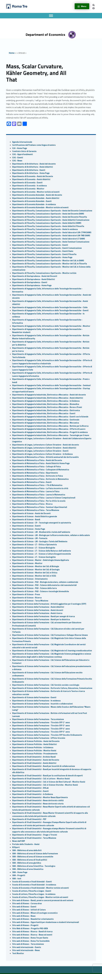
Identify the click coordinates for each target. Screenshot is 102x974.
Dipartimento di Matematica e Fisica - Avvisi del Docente (37, 460)
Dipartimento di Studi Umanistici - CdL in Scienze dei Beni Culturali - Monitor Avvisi (48, 781)
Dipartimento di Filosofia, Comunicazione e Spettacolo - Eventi (40, 245)
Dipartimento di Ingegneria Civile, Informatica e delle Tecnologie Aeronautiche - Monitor (51, 326)
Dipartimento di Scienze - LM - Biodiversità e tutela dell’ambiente (41, 532)
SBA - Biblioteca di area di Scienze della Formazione (35, 853)
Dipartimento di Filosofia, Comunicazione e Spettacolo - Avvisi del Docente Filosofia (49, 216)
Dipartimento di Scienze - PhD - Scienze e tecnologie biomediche (40, 591)
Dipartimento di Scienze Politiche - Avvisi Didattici (34, 744)
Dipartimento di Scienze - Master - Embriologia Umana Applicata (40, 560)
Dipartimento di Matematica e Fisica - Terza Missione (35, 510)
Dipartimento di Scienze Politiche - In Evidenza (32, 747)
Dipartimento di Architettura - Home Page (31, 173)
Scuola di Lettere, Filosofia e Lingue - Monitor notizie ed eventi (40, 897)
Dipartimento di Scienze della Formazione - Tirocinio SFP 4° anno (41, 728)
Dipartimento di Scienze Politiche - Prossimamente (34, 753)
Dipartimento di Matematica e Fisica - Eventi (32, 482)
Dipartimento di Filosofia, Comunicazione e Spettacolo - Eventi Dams (42, 251)
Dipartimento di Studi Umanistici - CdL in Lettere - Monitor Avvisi (41, 778)
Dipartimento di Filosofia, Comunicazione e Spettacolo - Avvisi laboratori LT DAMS (48, 238)
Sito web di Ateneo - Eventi (24, 906)
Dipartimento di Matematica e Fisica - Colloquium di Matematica (40, 469)
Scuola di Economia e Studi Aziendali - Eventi (32, 881)
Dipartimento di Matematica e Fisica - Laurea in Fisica (35, 491)
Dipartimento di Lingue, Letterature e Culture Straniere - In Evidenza (42, 454)
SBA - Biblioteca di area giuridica (26, 862)
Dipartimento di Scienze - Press (26, 594)
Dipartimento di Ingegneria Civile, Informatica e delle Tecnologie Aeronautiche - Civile (50, 307)
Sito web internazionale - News (26, 950)
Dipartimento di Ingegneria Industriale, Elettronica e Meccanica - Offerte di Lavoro (48, 429)
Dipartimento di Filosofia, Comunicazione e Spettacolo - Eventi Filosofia (44, 254)
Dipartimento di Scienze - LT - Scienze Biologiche (33, 547)
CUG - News (17, 160)
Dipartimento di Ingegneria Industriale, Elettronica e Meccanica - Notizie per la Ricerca (50, 426)
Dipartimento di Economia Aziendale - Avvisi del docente (37, 194)
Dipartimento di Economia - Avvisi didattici (31, 179)
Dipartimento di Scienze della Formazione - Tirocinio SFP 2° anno (41, 722)
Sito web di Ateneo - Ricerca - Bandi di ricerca (32, 931)
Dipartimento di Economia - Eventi (27, 182)
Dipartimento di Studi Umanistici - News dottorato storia (37, 803)
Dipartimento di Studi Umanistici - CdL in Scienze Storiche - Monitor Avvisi (45, 784)
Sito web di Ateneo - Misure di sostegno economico (35, 912)
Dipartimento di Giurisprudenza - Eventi (29, 282)
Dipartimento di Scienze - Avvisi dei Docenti (31, 513)
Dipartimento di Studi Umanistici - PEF (29, 819)
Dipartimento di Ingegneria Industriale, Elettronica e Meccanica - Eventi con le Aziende (50, 416)
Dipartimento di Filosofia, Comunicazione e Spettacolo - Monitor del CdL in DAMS (48, 260)
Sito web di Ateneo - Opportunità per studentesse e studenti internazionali (45, 922)
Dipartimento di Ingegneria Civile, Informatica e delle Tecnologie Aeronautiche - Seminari (51, 385)
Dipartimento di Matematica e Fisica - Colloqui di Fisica (36, 466)
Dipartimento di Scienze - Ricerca (27, 597)
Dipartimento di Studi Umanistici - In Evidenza (32, 794)
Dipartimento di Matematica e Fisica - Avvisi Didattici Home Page (41, 463)
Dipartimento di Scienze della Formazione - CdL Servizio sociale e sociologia (45, 684)
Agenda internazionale (22, 142)
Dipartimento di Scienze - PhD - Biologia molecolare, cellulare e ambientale (45, 582)
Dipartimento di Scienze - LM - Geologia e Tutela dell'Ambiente (39, 541)
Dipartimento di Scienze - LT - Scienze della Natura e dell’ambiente (41, 550)
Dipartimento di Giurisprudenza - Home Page (32, 285)
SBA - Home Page (19, 872)
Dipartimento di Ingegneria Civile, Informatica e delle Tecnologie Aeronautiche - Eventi (50, 310)
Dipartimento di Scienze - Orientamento (30, 578)
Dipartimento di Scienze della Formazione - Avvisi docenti (37, 610)
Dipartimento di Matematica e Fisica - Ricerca (32, 504)
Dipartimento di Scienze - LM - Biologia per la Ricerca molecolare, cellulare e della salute (51, 535)
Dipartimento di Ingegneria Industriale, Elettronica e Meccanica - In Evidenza (46, 401)
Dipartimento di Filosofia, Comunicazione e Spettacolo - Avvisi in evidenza (45, 229)
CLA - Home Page (19, 148)
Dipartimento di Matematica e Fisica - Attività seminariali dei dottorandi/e (45, 457)
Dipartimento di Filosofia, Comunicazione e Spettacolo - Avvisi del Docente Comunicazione (52, 210)
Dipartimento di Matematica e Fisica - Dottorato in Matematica (40, 479)
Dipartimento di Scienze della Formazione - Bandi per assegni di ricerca (43, 616)
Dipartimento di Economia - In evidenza (29, 185)
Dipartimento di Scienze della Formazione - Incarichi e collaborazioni (42, 703)
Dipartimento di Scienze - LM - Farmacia (29, 538)
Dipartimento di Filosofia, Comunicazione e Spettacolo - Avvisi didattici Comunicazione (50, 220)
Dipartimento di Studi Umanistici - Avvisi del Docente (35, 759)
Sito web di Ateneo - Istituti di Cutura (29, 909)
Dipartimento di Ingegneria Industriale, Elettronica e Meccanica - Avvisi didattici (47, 397)
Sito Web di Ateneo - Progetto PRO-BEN (30, 928)
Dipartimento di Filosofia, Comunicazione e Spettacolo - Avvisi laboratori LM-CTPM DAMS (51, 232)
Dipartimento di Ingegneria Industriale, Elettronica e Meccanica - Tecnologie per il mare (50, 435)
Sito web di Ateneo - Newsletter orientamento (33, 919)
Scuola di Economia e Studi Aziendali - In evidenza (34, 884)
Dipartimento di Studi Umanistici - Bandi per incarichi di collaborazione (43, 766)
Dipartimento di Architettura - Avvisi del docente (34, 163)
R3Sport (16, 847)
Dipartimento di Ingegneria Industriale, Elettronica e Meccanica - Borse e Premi (47, 407)
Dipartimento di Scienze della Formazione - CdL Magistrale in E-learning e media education (52, 650)
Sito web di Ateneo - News (23, 916)
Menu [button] (83, 6)
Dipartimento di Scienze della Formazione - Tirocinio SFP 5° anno (41, 731)
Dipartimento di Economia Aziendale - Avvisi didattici (35, 198)
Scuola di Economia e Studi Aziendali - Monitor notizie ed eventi (40, 887)
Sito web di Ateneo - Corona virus (27, 903)
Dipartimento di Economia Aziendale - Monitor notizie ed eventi (40, 207)
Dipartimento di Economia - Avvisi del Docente (32, 176)
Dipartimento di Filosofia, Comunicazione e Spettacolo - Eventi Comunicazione (47, 248)
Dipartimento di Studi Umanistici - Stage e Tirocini (34, 834)
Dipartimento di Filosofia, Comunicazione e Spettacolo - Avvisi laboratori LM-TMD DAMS (51, 235)
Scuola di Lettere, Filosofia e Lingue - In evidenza (33, 894)
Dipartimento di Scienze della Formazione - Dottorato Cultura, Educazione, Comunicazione (52, 688)
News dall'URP (18, 841)
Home (11, 52)
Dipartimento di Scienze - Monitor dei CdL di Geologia (36, 569)
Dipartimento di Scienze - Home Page (28, 529)
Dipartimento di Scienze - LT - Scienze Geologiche (34, 557)
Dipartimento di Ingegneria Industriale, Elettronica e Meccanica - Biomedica (45, 404)
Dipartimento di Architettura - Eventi (28, 170)
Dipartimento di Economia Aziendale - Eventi (32, 201)
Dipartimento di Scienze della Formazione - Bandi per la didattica (41, 619)
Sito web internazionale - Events (26, 947)
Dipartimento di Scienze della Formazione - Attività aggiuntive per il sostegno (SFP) (49, 603)
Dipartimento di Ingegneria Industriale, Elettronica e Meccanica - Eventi (43, 413)
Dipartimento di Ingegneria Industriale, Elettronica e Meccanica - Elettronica (46, 410)
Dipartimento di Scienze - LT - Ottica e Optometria (34, 544)
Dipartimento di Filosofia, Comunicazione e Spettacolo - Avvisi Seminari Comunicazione (50, 241)
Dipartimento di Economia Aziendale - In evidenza (34, 204)
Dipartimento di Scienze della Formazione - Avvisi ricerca (37, 613)
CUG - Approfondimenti (22, 154)
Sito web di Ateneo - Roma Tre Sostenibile (31, 941)
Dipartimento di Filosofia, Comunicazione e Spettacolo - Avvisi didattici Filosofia (48, 226)
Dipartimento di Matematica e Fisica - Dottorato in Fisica (37, 475)
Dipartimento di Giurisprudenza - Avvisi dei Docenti (34, 276)
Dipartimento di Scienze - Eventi (26, 525)
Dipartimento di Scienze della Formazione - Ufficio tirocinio (38, 738)
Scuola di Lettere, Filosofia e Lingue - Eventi (31, 890)
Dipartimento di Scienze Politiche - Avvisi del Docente (36, 741)
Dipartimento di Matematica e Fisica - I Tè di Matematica (37, 485)
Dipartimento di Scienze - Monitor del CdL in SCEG (34, 575)
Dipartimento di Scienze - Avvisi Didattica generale (34, 516)
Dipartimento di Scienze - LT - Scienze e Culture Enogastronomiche (41, 553)
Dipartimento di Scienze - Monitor (27, 563)
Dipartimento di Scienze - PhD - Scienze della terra (34, 588)
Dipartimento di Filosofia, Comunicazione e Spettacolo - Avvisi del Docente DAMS (48, 213)
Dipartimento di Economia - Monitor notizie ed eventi (36, 191)
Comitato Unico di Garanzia (24, 151)
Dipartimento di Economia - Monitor (28, 188)
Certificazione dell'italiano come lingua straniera (34, 145)
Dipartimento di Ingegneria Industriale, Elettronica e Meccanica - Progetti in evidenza (50, 432)
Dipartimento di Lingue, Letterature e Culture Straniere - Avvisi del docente (45, 444)
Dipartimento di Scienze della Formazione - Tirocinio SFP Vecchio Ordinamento (47, 735)
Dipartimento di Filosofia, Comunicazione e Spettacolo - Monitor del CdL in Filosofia (49, 263)
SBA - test (16, 878)
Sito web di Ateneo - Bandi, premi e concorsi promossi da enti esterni (42, 900)
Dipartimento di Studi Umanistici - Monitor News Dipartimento (40, 797)
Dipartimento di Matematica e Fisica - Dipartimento (35, 472)
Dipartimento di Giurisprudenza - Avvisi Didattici (33, 279)
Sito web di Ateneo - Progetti (25, 925)
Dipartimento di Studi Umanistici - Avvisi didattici (34, 763)
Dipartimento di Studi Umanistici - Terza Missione (34, 838)
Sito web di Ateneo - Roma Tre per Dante (30, 937)
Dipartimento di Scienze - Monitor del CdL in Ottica (34, 572)
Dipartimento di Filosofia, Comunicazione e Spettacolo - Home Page (42, 257)
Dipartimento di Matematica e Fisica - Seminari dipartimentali (39, 507)
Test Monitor (18, 953)
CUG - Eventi (17, 157)
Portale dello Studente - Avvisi (25, 844)
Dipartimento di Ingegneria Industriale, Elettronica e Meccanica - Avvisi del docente (49, 394)
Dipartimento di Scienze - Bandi (26, 519)
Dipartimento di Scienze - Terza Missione (30, 600)
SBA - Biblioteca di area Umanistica (27, 869)
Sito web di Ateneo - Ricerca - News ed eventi (32, 934)
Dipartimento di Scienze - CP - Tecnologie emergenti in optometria (41, 522)
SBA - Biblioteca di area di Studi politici (29, 859)
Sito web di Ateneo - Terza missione (28, 944)
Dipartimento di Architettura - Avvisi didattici (32, 166)
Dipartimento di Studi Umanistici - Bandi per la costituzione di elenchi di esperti (47, 775)
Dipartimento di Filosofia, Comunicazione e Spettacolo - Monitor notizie (44, 273)
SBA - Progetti (18, 875)
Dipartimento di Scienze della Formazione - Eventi (34, 697)
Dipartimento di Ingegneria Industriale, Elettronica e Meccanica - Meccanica (45, 422)
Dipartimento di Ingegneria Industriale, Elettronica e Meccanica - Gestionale (45, 419)
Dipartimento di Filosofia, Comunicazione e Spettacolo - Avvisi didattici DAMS (46, 223)
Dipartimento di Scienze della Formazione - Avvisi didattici (38, 607)
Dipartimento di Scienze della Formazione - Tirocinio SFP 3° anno (41, 725)
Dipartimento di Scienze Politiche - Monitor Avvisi (34, 750)
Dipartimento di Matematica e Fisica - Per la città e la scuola (38, 500)
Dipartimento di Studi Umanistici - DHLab (30, 787)
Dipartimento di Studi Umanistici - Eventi (30, 791)
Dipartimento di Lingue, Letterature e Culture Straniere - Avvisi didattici (44, 447)
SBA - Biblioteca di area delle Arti (27, 850)
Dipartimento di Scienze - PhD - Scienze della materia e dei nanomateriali (44, 585)
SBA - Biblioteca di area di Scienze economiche (32, 856)
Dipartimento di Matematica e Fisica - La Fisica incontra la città (40, 488)
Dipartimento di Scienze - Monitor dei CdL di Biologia (35, 566)
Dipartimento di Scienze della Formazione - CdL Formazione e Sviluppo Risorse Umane (50, 635)
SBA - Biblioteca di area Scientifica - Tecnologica (33, 866)
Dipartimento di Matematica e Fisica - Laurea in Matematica (38, 494)
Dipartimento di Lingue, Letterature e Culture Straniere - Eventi (40, 450)
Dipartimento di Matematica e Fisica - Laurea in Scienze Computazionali (43, 497)
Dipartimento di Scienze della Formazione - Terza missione (38, 719)
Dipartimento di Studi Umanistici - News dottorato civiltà (37, 800)
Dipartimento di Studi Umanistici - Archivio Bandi (34, 756)
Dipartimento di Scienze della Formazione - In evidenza (36, 700)
